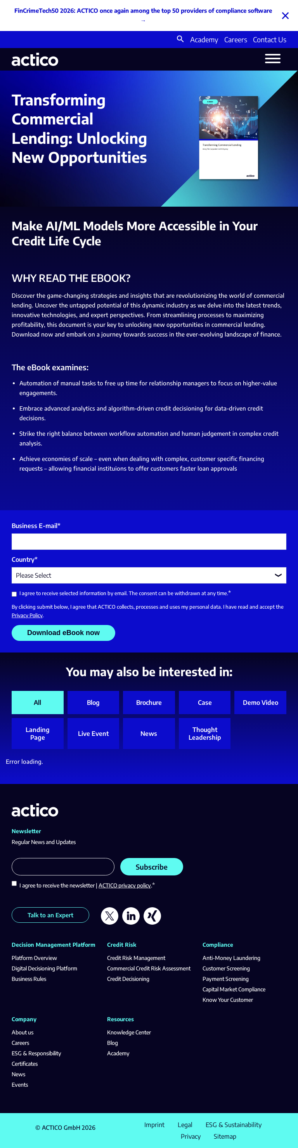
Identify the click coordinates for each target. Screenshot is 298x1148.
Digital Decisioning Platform (44, 968)
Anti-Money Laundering (231, 958)
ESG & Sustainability (234, 1125)
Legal (185, 1125)
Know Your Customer (228, 999)
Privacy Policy (27, 615)
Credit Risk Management (136, 958)
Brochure (149, 702)
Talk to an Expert (50, 914)
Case (205, 702)
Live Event (93, 733)
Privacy (191, 1136)
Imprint (154, 1125)
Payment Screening (226, 978)
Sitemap (225, 1136)
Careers (235, 39)
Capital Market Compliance (234, 989)
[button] (180, 39)
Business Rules (29, 978)
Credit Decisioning (128, 978)
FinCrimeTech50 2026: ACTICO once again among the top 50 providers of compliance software (143, 10)
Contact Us (269, 39)
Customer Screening (226, 968)
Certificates (25, 1063)
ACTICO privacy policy (125, 885)
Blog (93, 702)
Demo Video (260, 702)
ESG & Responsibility (36, 1053)
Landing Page (38, 733)
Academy (204, 39)
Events (20, 1084)
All (37, 702)
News (148, 733)
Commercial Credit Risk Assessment (149, 968)
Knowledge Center (129, 1032)
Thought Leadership (205, 733)
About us (22, 1032)
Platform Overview (34, 958)
